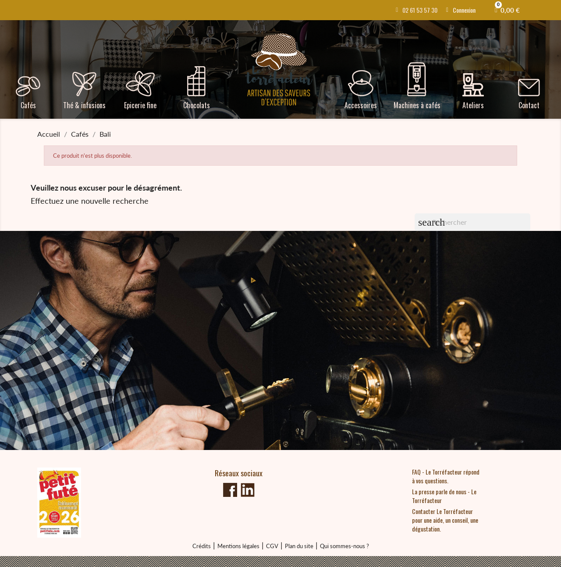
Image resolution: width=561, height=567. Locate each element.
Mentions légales (238, 545)
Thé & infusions (84, 105)
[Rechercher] (472, 222)
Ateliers (473, 105)
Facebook (230, 490)
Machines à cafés (417, 105)
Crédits (201, 545)
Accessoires (360, 105)
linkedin (248, 490)
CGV (272, 545)
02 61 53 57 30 (419, 9)
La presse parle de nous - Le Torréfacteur (444, 496)
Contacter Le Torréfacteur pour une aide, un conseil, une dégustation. (445, 520)
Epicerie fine (140, 105)
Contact (529, 105)
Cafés (28, 105)
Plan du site (299, 545)
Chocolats (196, 105)
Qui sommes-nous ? (344, 545)
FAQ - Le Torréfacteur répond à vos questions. (445, 476)
